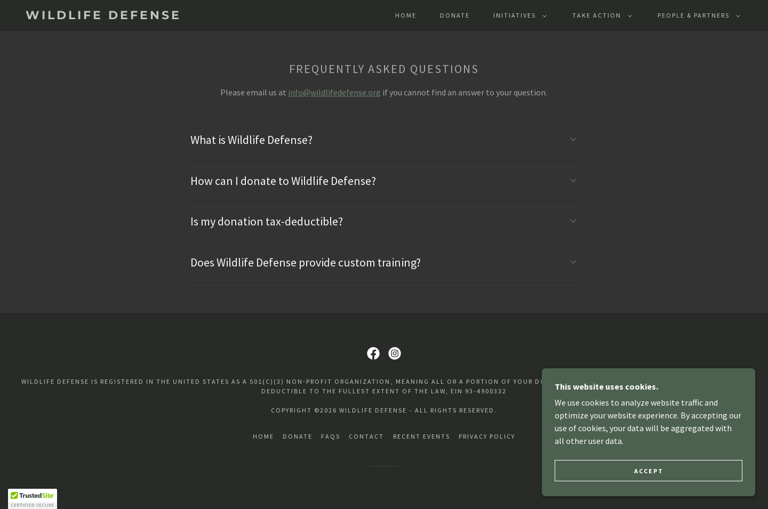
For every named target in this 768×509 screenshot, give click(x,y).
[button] (518, 15)
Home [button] (263, 436)
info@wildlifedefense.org (334, 92)
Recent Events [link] (421, 436)
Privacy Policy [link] (487, 436)
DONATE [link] (455, 15)
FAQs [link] (330, 436)
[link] (124, 16)
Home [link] (406, 15)
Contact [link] (366, 436)
